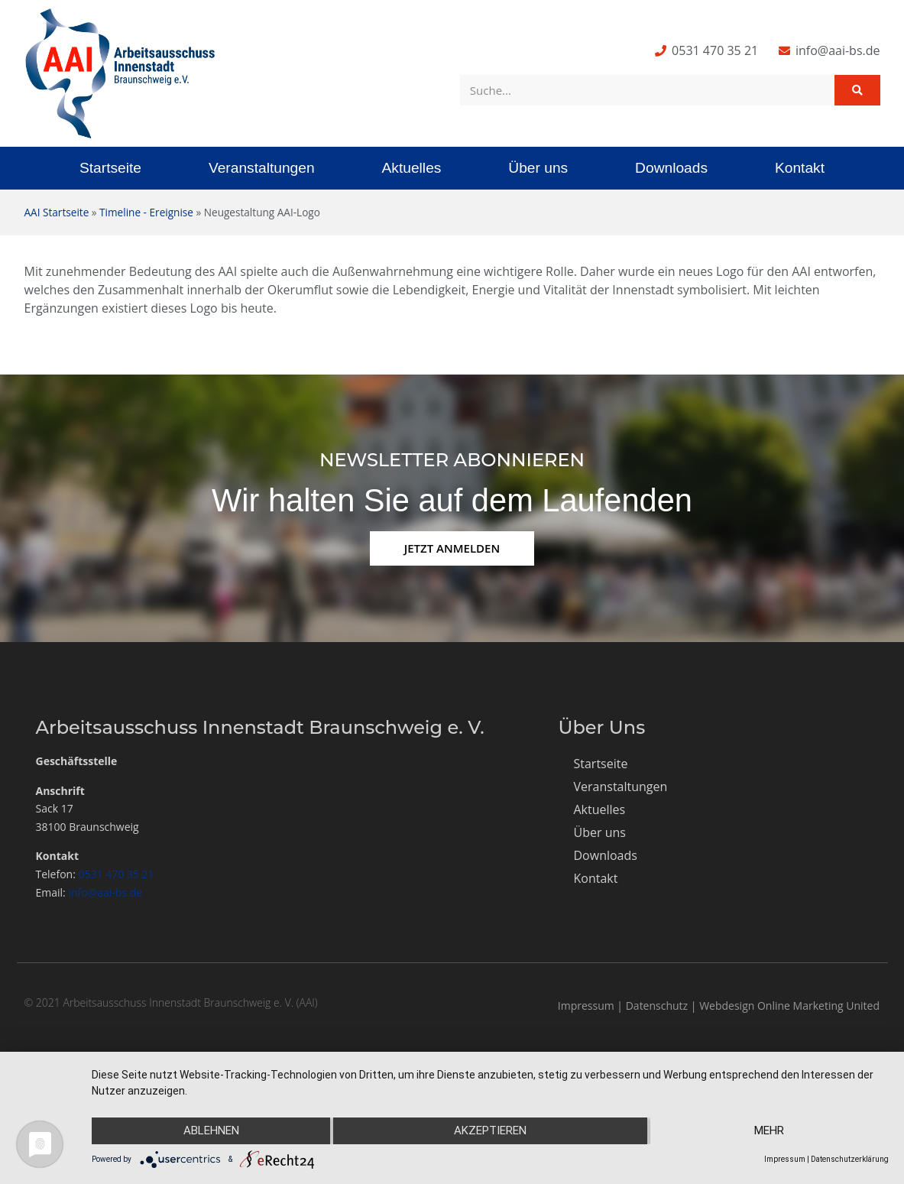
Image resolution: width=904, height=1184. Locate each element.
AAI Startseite (56, 212)
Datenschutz (657, 1005)
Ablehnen (210, 1131)
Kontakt (800, 168)
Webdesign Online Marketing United (789, 1005)
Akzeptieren (490, 1131)
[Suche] (857, 90)
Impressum (586, 1005)
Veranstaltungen (262, 168)
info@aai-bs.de (105, 892)
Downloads (671, 168)
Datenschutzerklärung (850, 1159)
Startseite (110, 168)
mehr (770, 1131)
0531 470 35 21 (116, 874)
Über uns (538, 168)
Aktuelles (412, 168)
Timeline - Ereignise (146, 212)
